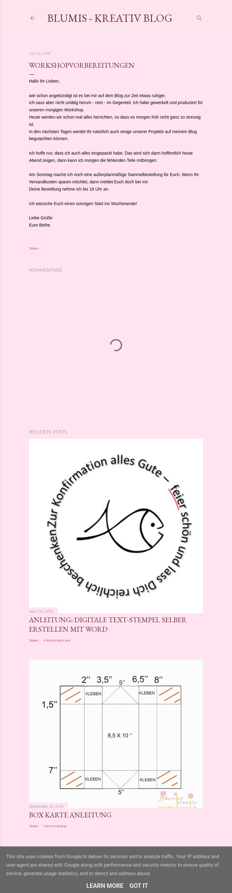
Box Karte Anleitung (70, 814)
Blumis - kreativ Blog (109, 18)
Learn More (105, 885)
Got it (139, 885)
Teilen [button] (34, 248)
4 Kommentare (56, 640)
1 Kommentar (55, 826)
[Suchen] (199, 17)
